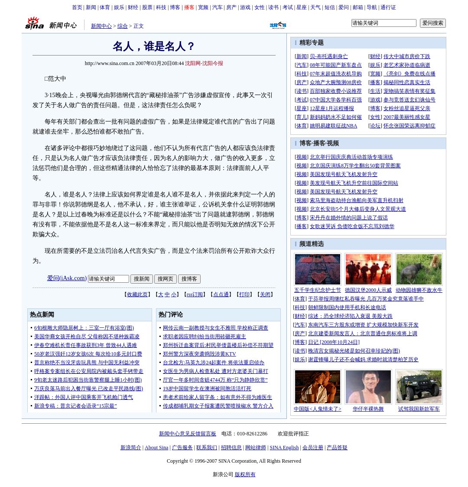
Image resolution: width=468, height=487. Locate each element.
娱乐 (119, 7)
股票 (147, 7)
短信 (330, 7)
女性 (259, 7)
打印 (244, 294)
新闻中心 (101, 26)
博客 (175, 7)
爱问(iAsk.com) (67, 278)
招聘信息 (231, 448)
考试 (288, 7)
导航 (372, 7)
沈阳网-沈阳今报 (204, 63)
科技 (161, 7)
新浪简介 (130, 448)
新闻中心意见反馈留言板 (187, 434)
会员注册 (312, 448)
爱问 (343, 7)
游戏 (245, 7)
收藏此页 (137, 294)
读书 (273, 7)
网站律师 (255, 448)
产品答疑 (337, 448)
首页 (77, 7)
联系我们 (206, 448)
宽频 (203, 7)
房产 (231, 7)
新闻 (91, 7)
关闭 (265, 294)
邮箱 (358, 7)
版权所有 (245, 474)
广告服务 (182, 448)
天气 (315, 7)
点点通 (221, 294)
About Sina (156, 448)
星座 (301, 7)
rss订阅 (195, 294)
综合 (122, 26)
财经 (133, 7)
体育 (105, 7)
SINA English (284, 448)
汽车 (217, 7)
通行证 (388, 7)
